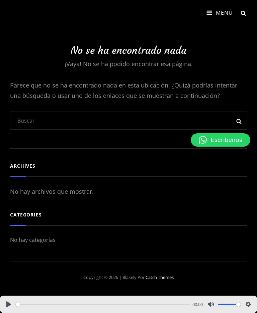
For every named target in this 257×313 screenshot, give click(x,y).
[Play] (8, 304)
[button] (220, 140)
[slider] (103, 304)
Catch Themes (160, 277)
